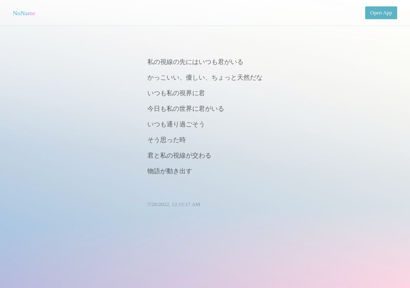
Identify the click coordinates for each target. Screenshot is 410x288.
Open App (381, 13)
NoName (24, 13)
